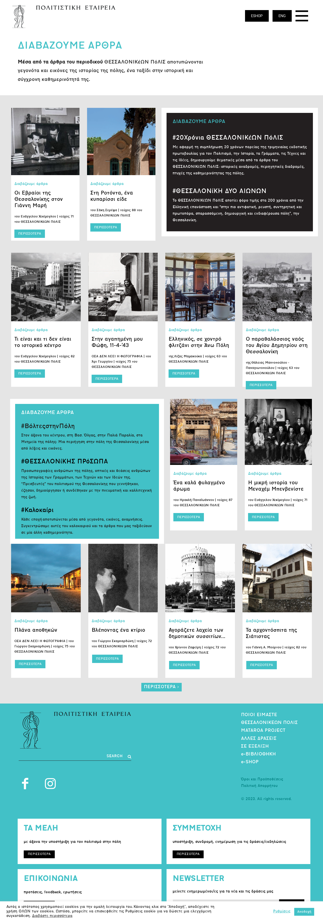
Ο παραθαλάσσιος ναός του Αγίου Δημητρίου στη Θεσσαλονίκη (277, 346)
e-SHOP (250, 762)
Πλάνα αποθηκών (35, 630)
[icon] (302, 17)
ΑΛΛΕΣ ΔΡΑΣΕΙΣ (259, 738)
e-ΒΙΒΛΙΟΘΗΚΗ (258, 754)
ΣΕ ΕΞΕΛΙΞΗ (255, 746)
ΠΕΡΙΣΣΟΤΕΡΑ (29, 233)
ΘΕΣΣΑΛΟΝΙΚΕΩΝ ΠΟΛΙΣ (269, 722)
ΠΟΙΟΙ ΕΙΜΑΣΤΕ (259, 715)
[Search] (118, 757)
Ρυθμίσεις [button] (281, 911)
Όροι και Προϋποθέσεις (262, 779)
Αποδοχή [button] (304, 911)
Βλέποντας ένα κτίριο (118, 630)
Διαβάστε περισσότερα (52, 916)
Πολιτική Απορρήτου (259, 786)
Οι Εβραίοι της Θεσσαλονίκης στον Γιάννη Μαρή (38, 199)
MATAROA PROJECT (263, 730)
